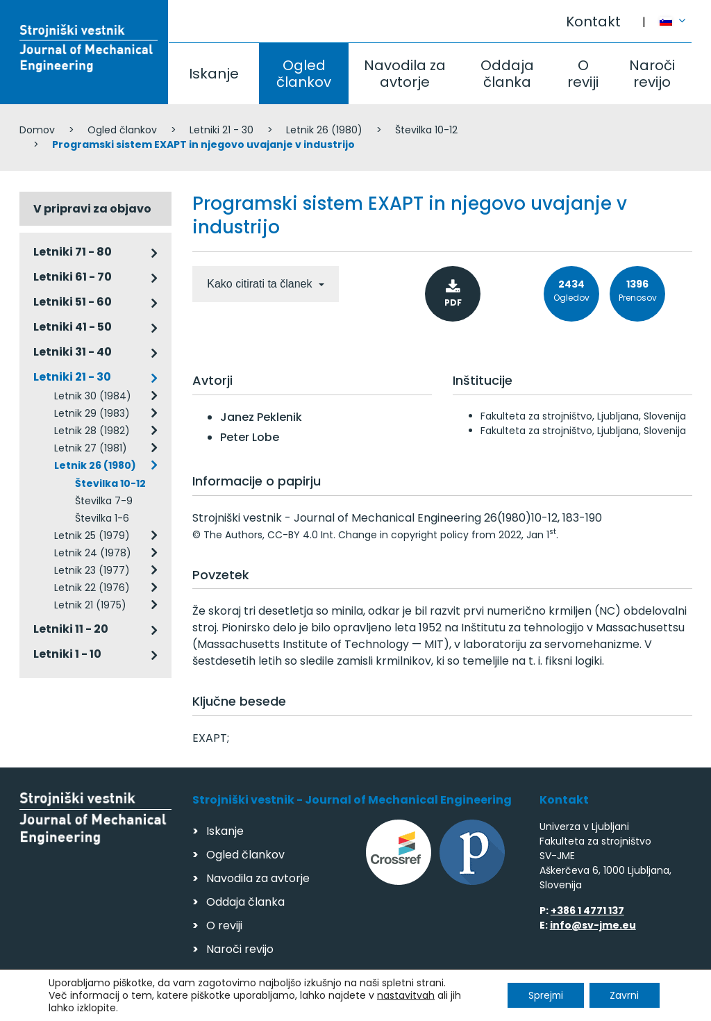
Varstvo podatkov (198, 1004)
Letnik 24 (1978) (92, 553)
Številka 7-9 (104, 501)
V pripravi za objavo (92, 209)
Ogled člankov (303, 74)
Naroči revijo (652, 74)
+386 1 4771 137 (587, 911)
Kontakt (593, 21)
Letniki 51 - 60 (72, 302)
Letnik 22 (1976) (92, 588)
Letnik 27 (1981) (90, 448)
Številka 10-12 (426, 130)
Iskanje (214, 73)
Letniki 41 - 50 (72, 327)
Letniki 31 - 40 (72, 352)
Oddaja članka (507, 74)
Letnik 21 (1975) (90, 605)
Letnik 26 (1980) (324, 130)
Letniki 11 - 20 (70, 629)
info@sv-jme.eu (593, 925)
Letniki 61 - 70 (72, 277)
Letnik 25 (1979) (92, 535)
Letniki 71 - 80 (72, 252)
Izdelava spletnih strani (596, 1006)
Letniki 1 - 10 (67, 654)
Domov (37, 130)
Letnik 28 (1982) (92, 431)
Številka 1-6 (102, 518)
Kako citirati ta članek (261, 284)
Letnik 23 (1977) (92, 570)
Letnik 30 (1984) (92, 396)
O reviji (583, 74)
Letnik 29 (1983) (92, 413)
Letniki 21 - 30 (221, 130)
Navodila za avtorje (405, 74)
